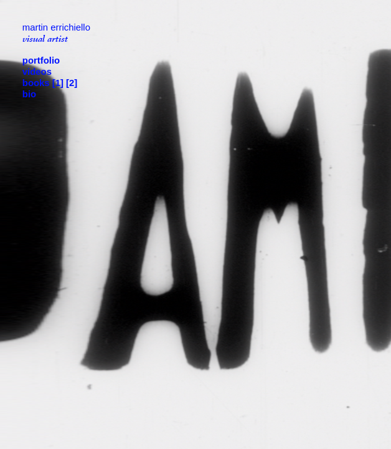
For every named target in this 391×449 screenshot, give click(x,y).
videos (37, 72)
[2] (71, 83)
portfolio (42, 60)
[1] (58, 83)
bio (29, 94)
